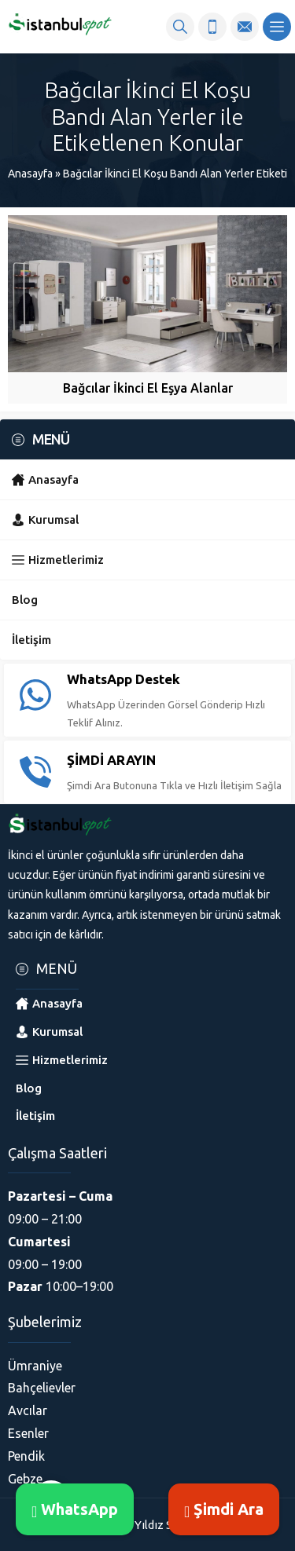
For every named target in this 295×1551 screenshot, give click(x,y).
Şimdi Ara (224, 1509)
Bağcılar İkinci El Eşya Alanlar (148, 388)
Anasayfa (30, 173)
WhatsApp (74, 1509)
